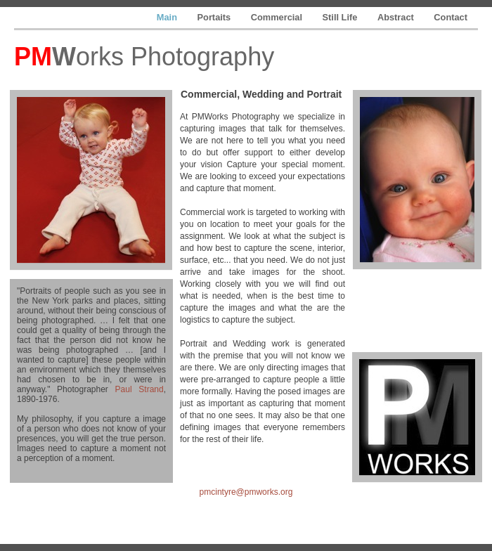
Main (168, 17)
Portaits (215, 17)
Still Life (341, 17)
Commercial (278, 17)
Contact (450, 17)
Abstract (396, 17)
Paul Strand (139, 389)
